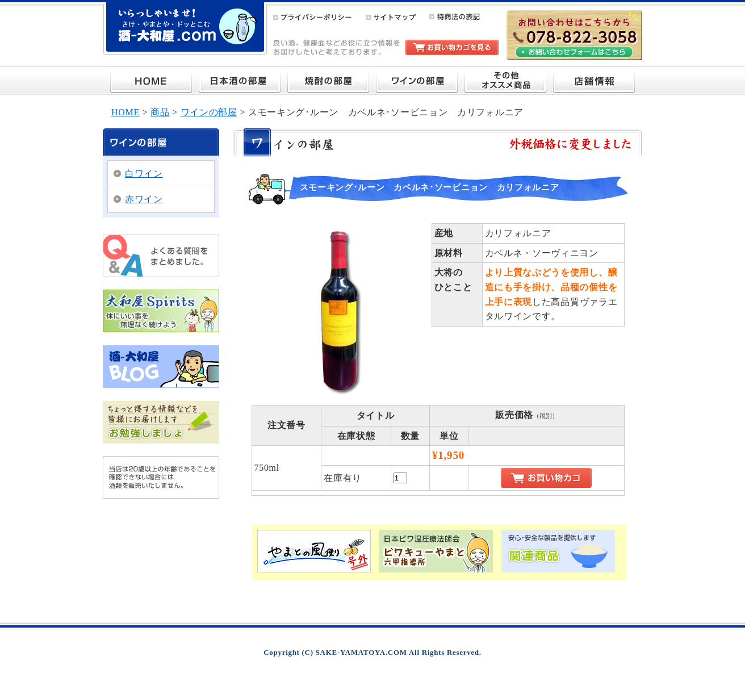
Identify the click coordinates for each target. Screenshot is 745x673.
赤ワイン (144, 199)
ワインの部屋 (209, 112)
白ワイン (144, 173)
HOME (125, 112)
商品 (159, 112)
